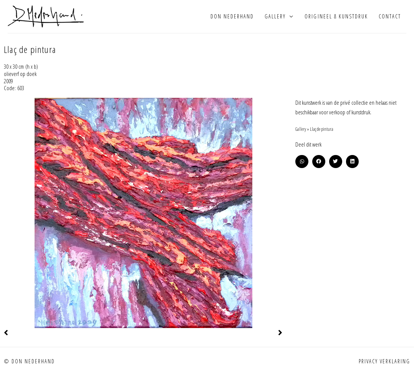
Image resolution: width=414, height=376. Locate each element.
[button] (301, 163)
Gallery (275, 17)
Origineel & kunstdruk (336, 17)
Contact (390, 17)
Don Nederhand (232, 17)
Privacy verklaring (384, 362)
